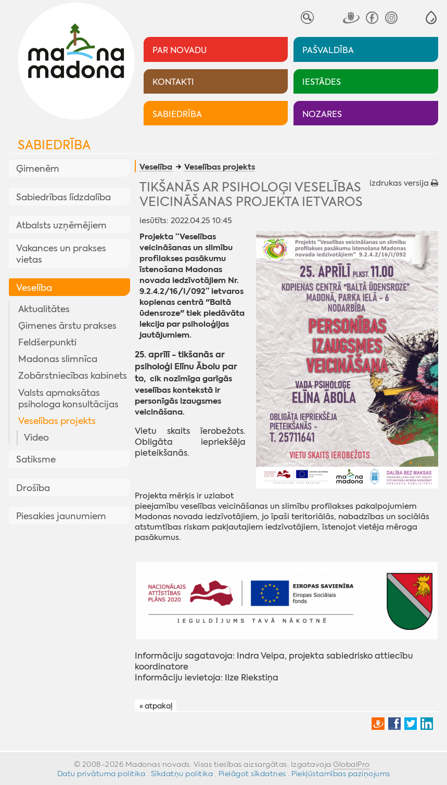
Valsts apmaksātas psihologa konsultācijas (68, 398)
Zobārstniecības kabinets (72, 375)
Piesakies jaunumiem (61, 516)
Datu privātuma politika (101, 773)
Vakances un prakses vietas (61, 253)
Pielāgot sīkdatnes (252, 773)
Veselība (34, 287)
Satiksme (36, 459)
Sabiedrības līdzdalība (63, 197)
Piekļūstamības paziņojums (340, 773)
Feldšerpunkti (47, 342)
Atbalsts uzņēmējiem (61, 225)
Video (36, 437)
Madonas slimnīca (57, 359)
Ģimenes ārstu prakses (67, 325)
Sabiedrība (54, 145)
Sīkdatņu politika (182, 773)
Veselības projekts (57, 421)
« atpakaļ (155, 706)
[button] (431, 17)
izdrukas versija (403, 183)
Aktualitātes (44, 309)
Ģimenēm (37, 168)
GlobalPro (351, 764)
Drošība (33, 488)
